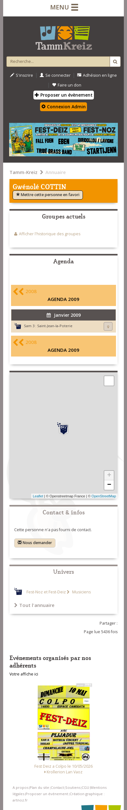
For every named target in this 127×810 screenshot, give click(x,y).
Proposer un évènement (64, 95)
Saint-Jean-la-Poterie (54, 325)
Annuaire (55, 172)
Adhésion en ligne (97, 75)
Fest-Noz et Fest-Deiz (46, 592)
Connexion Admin (63, 107)
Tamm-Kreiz (23, 172)
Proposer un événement (47, 793)
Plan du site (39, 787)
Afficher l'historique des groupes (49, 234)
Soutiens (72, 787)
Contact (57, 787)
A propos (20, 787)
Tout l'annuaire (34, 605)
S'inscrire (21, 75)
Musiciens (81, 592)
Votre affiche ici (23, 674)
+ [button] (109, 475)
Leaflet (38, 496)
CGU (85, 787)
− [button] (109, 485)
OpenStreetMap (103, 496)
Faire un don (66, 85)
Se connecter (55, 75)
